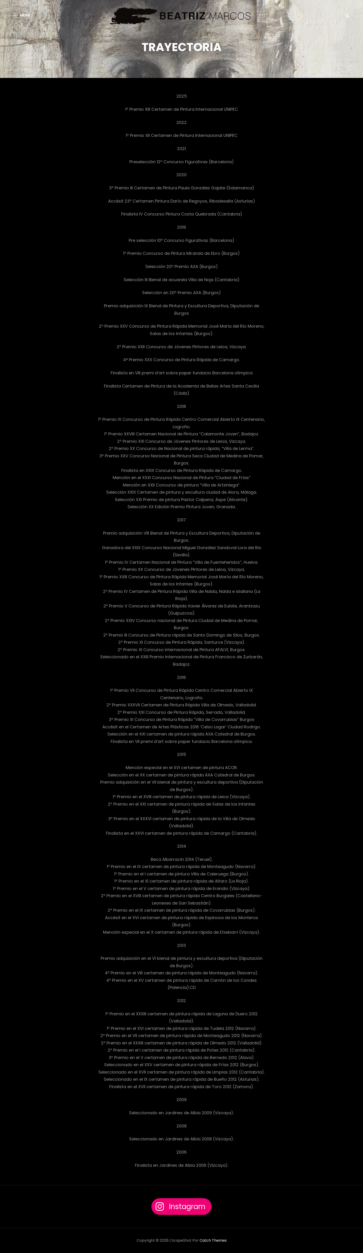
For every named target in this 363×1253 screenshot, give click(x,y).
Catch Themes (213, 1240)
